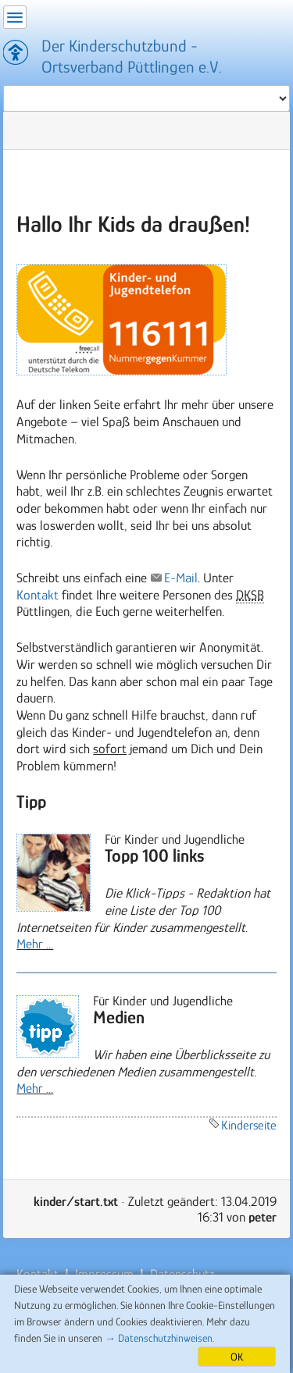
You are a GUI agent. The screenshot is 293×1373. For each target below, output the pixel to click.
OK (236, 1356)
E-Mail (181, 577)
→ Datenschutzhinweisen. (159, 1338)
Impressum (104, 1274)
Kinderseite (249, 1125)
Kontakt (37, 595)
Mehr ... (34, 943)
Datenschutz (180, 1274)
